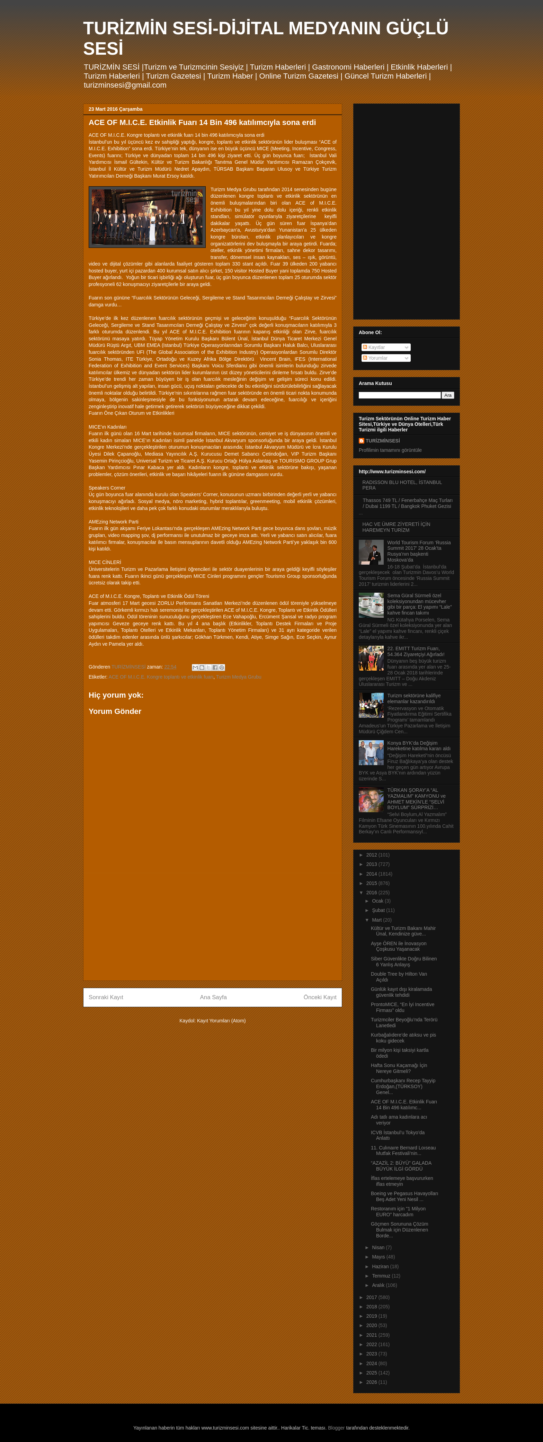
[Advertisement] (213, 926)
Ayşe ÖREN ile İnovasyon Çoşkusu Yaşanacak (399, 946)
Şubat (379, 910)
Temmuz (382, 1276)
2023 (372, 1353)
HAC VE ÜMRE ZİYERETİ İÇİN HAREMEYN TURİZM (396, 527)
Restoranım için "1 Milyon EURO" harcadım (398, 1211)
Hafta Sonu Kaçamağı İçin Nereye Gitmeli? (399, 1068)
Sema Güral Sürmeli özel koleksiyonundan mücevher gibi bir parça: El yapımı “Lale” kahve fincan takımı (420, 604)
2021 (372, 1335)
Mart (377, 920)
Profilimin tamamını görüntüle (390, 450)
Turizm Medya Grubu (238, 677)
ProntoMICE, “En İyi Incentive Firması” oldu (403, 1007)
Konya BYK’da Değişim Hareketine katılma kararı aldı (419, 746)
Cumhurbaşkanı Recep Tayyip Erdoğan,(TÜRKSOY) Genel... (403, 1086)
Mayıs (379, 1257)
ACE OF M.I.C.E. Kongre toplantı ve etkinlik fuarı (161, 677)
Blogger (336, 1428)
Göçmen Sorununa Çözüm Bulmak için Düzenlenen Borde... (399, 1229)
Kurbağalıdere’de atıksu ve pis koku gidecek (403, 1038)
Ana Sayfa (213, 997)
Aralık (379, 1285)
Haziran (381, 1266)
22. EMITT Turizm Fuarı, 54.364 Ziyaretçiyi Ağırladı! (416, 651)
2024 (372, 1363)
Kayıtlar (374, 347)
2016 (372, 892)
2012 (372, 855)
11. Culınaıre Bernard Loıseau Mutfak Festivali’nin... (403, 1150)
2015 (372, 883)
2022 (372, 1344)
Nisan (379, 1247)
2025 (372, 1373)
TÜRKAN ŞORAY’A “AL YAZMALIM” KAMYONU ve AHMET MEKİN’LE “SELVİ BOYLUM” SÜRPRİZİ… (417, 798)
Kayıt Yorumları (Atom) (221, 1020)
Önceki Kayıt (320, 997)
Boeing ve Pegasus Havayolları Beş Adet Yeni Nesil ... (404, 1196)
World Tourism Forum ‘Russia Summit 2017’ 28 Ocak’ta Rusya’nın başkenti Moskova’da (419, 551)
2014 (372, 874)
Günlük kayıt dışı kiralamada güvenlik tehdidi (401, 992)
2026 (372, 1382)
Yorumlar (375, 358)
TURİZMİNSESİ (383, 441)
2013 (372, 864)
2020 (372, 1325)
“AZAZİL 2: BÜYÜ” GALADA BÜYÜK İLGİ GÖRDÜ (401, 1166)
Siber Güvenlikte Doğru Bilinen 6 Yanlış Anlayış (404, 961)
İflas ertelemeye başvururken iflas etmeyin (402, 1181)
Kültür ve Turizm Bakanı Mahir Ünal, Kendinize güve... (403, 931)
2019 (372, 1316)
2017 (372, 1297)
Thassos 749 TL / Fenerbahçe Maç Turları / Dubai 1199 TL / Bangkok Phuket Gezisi (408, 503)
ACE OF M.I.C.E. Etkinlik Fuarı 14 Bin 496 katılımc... (404, 1104)
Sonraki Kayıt (106, 997)
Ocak (378, 901)
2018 (372, 1306)
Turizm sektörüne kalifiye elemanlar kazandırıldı (414, 698)
